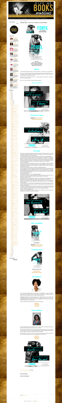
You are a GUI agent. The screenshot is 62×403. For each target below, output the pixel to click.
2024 (10, 93)
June (11, 247)
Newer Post (21, 394)
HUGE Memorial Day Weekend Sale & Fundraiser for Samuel (15, 38)
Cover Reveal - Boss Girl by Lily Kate (14, 242)
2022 (10, 95)
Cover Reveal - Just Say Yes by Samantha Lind (14, 112)
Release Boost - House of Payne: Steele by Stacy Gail (15, 43)
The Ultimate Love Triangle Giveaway (15, 63)
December (12, 100)
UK (38, 117)
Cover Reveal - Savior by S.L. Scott (14, 218)
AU (42, 117)
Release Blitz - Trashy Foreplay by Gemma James (14, 245)
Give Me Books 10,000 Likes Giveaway (15, 58)
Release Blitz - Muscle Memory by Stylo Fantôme (14, 126)
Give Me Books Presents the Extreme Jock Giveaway (16, 53)
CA (40, 117)
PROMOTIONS (44, 18)
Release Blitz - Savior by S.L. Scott (14, 207)
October (12, 102)
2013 (10, 256)
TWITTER (37, 306)
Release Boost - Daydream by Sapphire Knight (14, 237)
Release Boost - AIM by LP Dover (14, 208)
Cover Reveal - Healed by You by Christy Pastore (14, 187)
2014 (10, 255)
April (11, 249)
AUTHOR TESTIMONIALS (22, 18)
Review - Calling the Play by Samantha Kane (15, 79)
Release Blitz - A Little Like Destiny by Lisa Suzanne (14, 108)
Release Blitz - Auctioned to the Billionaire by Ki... (14, 161)
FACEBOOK (36, 304)
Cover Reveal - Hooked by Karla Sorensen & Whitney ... (14, 224)
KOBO (35, 119)
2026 (10, 91)
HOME (10, 18)
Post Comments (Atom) (25, 395)
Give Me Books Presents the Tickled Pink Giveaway (16, 69)
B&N (33, 119)
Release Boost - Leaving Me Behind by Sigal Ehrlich (14, 184)
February (12, 251)
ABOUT (14, 18)
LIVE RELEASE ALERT (37, 272)
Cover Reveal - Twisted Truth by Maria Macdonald (14, 135)
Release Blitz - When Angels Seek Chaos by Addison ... (14, 193)
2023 (10, 94)
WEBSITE (37, 303)
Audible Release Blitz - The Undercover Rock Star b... (14, 111)
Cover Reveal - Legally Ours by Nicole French (14, 211)
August (11, 104)
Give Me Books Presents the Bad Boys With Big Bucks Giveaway (16, 84)
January (12, 252)
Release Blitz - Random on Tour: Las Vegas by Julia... (14, 203)
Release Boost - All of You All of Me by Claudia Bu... (14, 194)
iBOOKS (40, 119)
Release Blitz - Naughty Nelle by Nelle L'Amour (14, 243)
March (11, 250)
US (35, 117)
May (11, 248)
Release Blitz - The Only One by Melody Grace (14, 215)
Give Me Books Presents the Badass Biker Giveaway (16, 74)
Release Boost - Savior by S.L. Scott (14, 160)
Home (36, 394)
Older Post (52, 394)
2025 (10, 92)
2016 (10, 253)
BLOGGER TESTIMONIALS (34, 18)
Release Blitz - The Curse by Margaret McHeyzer (14, 175)
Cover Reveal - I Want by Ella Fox (14, 155)
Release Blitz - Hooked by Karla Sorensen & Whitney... (14, 152)
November (12, 101)
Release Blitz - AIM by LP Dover (14, 234)
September (12, 103)
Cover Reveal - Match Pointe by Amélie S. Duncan (14, 197)
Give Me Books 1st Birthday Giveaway (15, 48)
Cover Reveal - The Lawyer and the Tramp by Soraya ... (14, 241)
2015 (10, 254)
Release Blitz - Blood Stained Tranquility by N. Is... (14, 129)
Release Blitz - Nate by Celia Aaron (14, 138)
